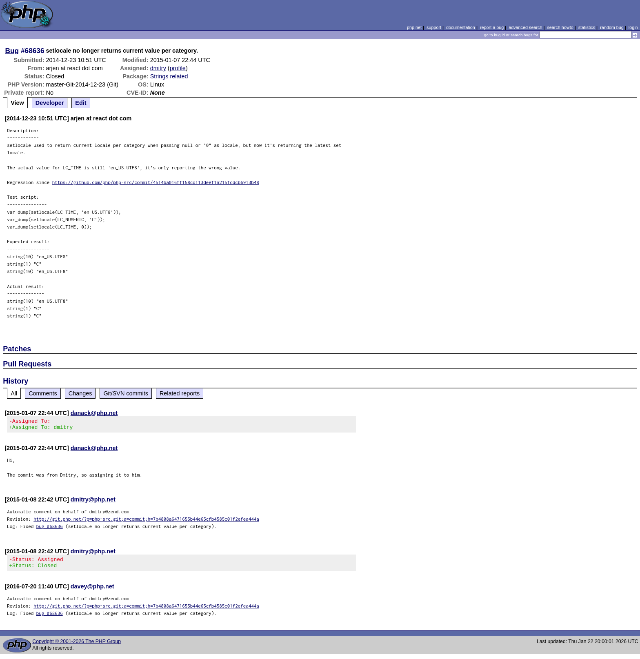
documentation (460, 27)
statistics (586, 27)
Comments (43, 393)
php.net (414, 27)
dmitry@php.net (93, 502)
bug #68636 (49, 528)
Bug (12, 51)
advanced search (525, 27)
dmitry (158, 68)
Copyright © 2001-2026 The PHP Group (76, 646)
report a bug (492, 27)
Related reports (180, 393)
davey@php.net (92, 591)
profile (178, 68)
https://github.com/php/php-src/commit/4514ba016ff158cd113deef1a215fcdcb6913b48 (155, 182)
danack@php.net (94, 413)
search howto (560, 27)
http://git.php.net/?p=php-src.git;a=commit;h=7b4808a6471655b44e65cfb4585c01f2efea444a (146, 521)
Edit (80, 103)
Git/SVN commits (125, 393)
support (434, 27)
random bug (612, 27)
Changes (80, 393)
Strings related (169, 76)
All (14, 393)
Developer (50, 103)
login (633, 27)
